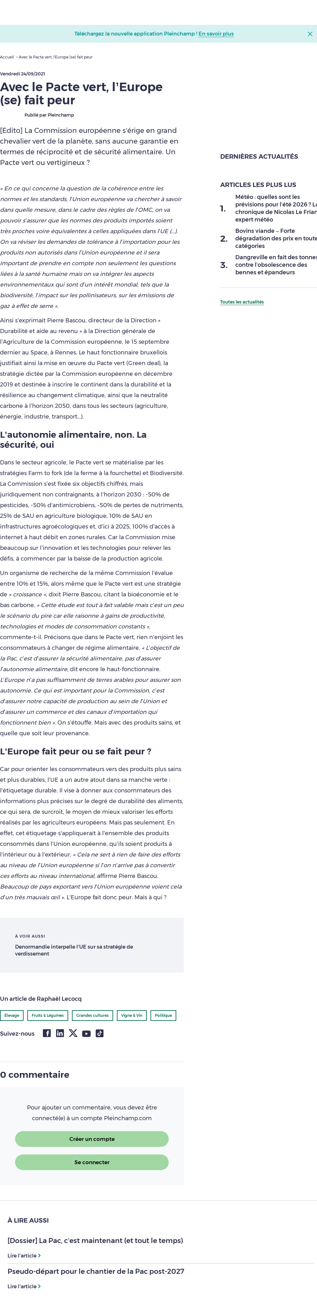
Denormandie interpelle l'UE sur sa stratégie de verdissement (74, 950)
